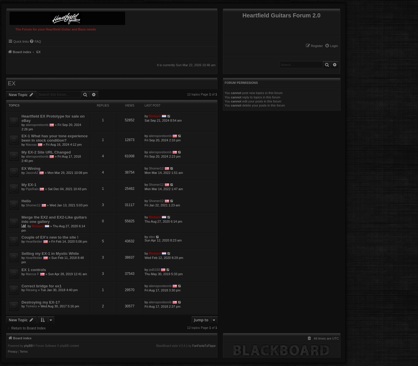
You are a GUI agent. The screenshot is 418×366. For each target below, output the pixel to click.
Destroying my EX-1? (40, 302)
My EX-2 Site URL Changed (46, 152)
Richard (155, 116)
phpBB (28, 346)
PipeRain (32, 189)
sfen (152, 237)
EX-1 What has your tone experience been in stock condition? (54, 138)
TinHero (31, 306)
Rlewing (31, 290)
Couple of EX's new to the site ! (49, 237)
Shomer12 (156, 168)
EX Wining (30, 168)
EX (12, 83)
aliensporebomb (37, 125)
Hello (26, 201)
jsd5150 (154, 269)
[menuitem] (331, 45)
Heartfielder (34, 241)
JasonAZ (32, 172)
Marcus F (32, 274)
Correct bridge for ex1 (41, 286)
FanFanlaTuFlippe (204, 346)
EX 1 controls (33, 270)
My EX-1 (28, 185)
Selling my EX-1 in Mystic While (50, 253)
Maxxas (31, 144)
